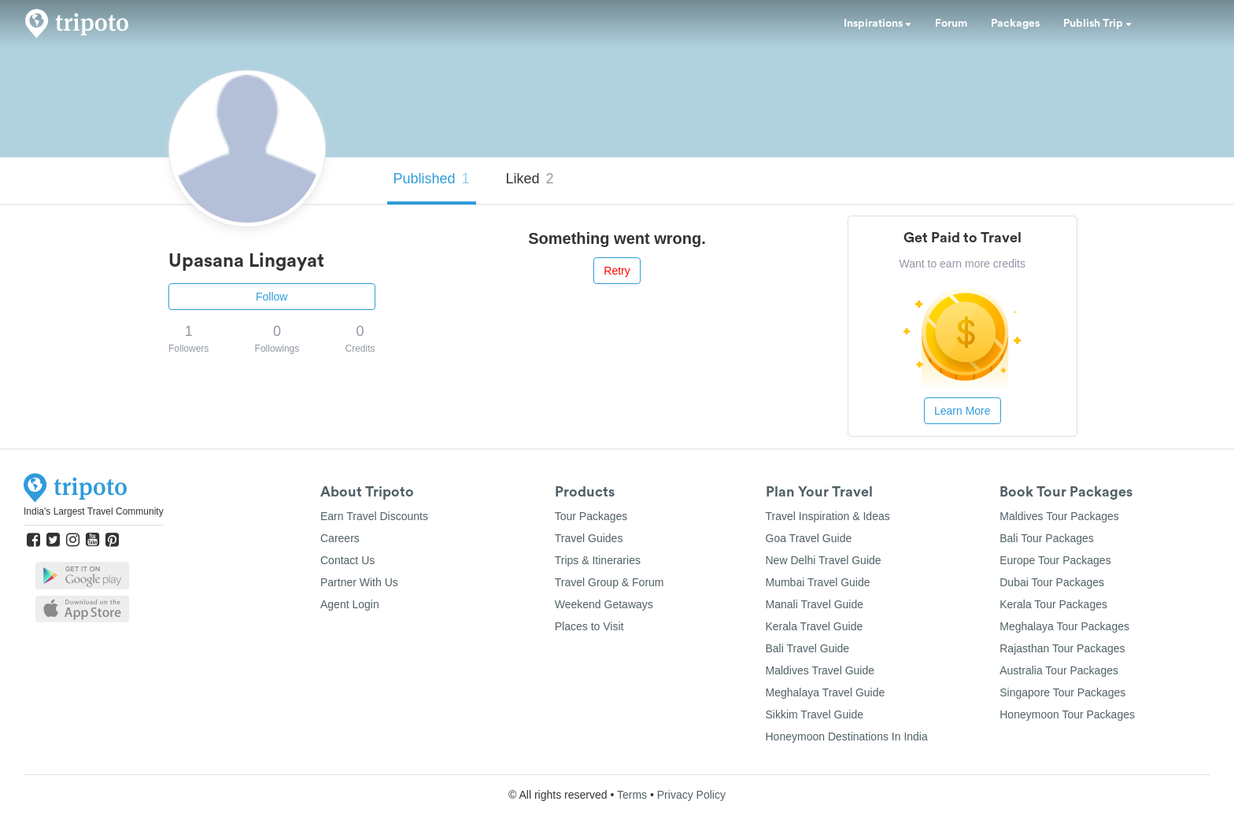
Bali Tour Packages (1046, 538)
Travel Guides (589, 538)
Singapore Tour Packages (1062, 692)
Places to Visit (589, 626)
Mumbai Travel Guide (818, 582)
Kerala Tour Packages (1053, 604)
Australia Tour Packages (1058, 670)
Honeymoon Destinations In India (847, 736)
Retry (617, 270)
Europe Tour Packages (1054, 560)
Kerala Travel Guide (814, 626)
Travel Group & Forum (609, 582)
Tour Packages (591, 516)
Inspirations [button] (877, 23)
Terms (632, 794)
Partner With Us (359, 582)
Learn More (962, 410)
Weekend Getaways (604, 604)
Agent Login (349, 604)
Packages (1015, 23)
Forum (951, 23)
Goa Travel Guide (809, 538)
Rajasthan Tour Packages (1062, 648)
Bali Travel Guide (808, 648)
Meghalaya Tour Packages (1064, 626)
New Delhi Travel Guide (823, 560)
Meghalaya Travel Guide (825, 692)
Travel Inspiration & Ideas (828, 516)
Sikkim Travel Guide (814, 714)
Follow (271, 296)
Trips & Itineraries (598, 560)
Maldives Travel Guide (820, 670)
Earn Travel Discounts (374, 516)
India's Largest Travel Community (94, 511)
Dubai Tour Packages (1051, 582)
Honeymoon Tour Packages (1067, 714)
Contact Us (347, 560)
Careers (340, 538)
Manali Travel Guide (815, 604)
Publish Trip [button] (1097, 23)
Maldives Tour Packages (1058, 516)
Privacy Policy (691, 794)
